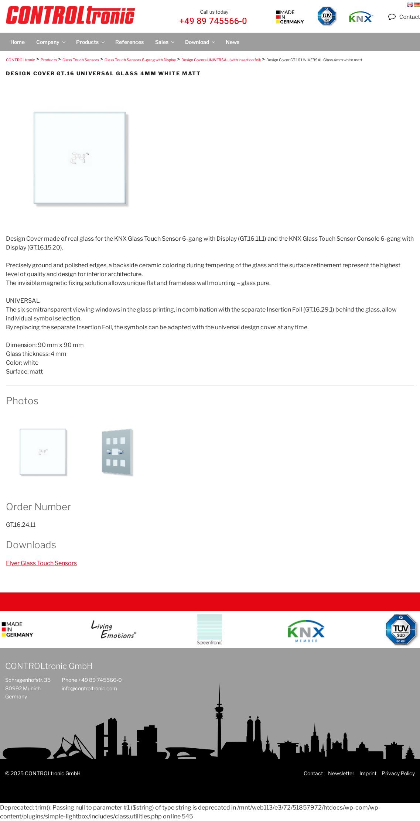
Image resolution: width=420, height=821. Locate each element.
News (232, 42)
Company (51, 42)
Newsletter (341, 773)
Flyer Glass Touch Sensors (41, 563)
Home (17, 42)
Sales (165, 42)
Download (200, 42)
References (129, 42)
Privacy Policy (398, 773)
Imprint (367, 773)
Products (91, 42)
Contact (313, 773)
